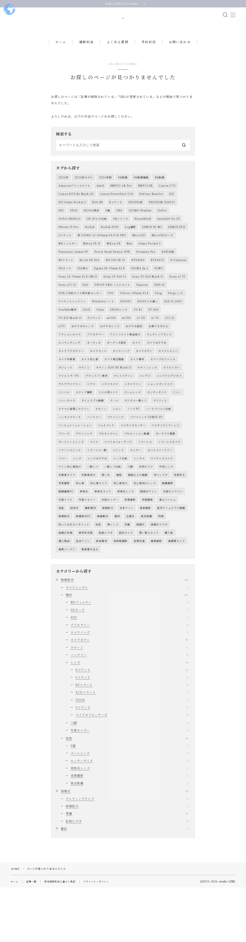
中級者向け (88, 520)
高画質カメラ (176, 594)
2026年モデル (84, 191)
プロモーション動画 (137, 475)
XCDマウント (131, 747)
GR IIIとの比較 (97, 237)
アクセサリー (95, 365)
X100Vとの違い (147, 328)
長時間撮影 (120, 594)
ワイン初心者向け (70, 511)
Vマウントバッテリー (72, 328)
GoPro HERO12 (70, 237)
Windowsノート (103, 328)
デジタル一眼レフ (135, 438)
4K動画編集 (141, 191)
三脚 (130, 511)
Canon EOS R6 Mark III (76, 209)
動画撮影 (167, 530)
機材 (117, 566)
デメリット (160, 438)
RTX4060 (138, 283)
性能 (61, 557)
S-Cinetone (178, 283)
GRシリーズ (120, 237)
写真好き (179, 520)
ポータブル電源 (165, 475)
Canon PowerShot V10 (116, 209)
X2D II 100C (173, 328)
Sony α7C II (67, 310)
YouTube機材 (68, 337)
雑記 (124, 883)
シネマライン (132, 420)
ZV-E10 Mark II (70, 347)
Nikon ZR (114, 264)
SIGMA (82, 292)
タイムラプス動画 (92, 438)
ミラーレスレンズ (70, 493)
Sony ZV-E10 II (114, 301)
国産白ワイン (148, 539)
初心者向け (120, 530)
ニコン (117, 447)
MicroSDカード (162, 255)
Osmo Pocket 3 (149, 264)
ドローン (101, 447)
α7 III (141, 347)
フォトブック (106, 466)
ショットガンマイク (160, 420)
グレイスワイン (123, 411)
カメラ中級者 (67, 392)
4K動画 (122, 191)
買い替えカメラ (149, 584)
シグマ (91, 420)
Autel (100, 200)
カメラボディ (144, 383)
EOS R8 (97, 219)
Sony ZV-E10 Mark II (147, 301)
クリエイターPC (69, 411)
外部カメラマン (173, 539)
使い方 (106, 520)
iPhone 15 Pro (69, 246)
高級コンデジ (67, 603)
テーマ (114, 438)
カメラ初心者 (89, 392)
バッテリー (94, 456)
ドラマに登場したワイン (74, 447)
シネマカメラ (110, 420)
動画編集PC (66, 539)
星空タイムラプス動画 (171, 557)
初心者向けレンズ (145, 530)
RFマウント (66, 283)
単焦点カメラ (102, 539)
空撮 (127, 575)
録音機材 (101, 594)
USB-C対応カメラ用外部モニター (80, 319)
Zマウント (94, 347)
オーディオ (94, 374)
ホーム (60, 55)
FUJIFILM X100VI (162, 219)
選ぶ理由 (64, 594)
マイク (94, 484)
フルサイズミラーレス (165, 466)
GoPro (162, 228)
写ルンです (161, 520)
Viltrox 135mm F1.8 (134, 319)
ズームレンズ (132, 429)
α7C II (169, 347)
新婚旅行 (107, 557)
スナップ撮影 (84, 429)
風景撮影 (156, 594)
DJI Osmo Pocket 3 (72, 219)
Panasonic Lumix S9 (73, 273)
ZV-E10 (153, 337)
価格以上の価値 (137, 520)
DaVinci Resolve (151, 209)
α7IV (62, 356)
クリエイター (171, 401)
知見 (98, 575)
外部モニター (110, 548)
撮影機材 (90, 557)
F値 (108, 228)
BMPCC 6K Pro (121, 200)
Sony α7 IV (177, 301)
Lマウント (65, 255)
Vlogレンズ (175, 319)
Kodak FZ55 (110, 246)
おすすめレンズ (110, 356)
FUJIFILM (136, 219)
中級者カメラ (67, 520)
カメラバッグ (121, 383)
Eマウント (115, 219)
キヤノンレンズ (147, 401)
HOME (16, 923)
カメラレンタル (127, 642)
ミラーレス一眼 (97, 493)
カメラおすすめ (156, 374)
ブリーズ (64, 475)
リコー (63, 502)
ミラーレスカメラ (169, 484)
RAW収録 (168, 273)
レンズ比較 (120, 502)
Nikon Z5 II (91, 264)
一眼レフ (92, 511)
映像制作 (64, 566)
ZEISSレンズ (119, 337)
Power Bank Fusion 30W (112, 273)
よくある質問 (118, 55)
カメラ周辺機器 (114, 392)
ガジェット (66, 401)
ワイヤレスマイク (162, 502)
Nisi (129, 264)
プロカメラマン (108, 475)
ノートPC (133, 447)
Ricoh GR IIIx (90, 283)
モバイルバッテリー (160, 493)
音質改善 (139, 594)
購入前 (169, 584)
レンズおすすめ (97, 502)
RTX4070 (157, 283)
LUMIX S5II (176, 246)
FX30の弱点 (91, 228)
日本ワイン (127, 557)
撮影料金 (86, 55)
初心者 (80, 530)
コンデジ (145, 411)
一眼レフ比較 (112, 511)
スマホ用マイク (108, 429)
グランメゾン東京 (96, 411)
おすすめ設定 (134, 356)
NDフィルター (68, 264)
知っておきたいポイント (74, 575)
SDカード (65, 292)
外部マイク (66, 548)
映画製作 (102, 566)
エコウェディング (70, 374)
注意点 (130, 566)
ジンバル (64, 429)
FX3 (61, 228)
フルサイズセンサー (133, 466)
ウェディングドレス (159, 365)
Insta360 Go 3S (168, 237)
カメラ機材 (137, 392)
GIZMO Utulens (140, 228)
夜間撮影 (147, 548)
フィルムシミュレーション (75, 466)
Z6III (86, 337)
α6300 (111, 347)
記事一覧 (32, 936)
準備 (127, 868)
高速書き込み (89, 603)
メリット (118, 493)
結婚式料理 (66, 584)
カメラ (136, 374)
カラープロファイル (162, 392)
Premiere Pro (145, 273)
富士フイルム (167, 548)
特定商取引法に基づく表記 (62, 936)
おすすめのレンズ (82, 356)
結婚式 (140, 575)
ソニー (177, 429)
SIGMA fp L (139, 292)
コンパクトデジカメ (169, 411)
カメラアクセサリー (71, 383)
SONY (158, 292)
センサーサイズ (156, 429)
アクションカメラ (70, 365)
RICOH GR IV (115, 283)
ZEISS (131, 754)
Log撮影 (130, 246)
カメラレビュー (168, 383)
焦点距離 (146, 566)
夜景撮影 (130, 548)
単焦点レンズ (125, 539)
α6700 (126, 347)
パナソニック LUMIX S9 (146, 456)
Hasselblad (142, 237)
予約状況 (148, 55)
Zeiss (100, 337)
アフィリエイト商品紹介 (125, 365)
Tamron (142, 310)
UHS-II (159, 310)
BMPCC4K (145, 200)
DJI (171, 209)
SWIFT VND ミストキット (112, 310)
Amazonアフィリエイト (74, 200)
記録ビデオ (106, 584)
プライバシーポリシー (101, 936)
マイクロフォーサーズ (118, 484)
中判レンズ (166, 511)
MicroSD (138, 255)
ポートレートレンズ (71, 484)
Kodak (90, 246)
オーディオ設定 (116, 374)
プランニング (84, 475)
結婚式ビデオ (159, 575)
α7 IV (155, 347)
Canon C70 (167, 200)
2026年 (63, 191)
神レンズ (113, 575)
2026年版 (105, 191)
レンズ (77, 502)
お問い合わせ (180, 55)
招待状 (74, 557)
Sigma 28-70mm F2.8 (109, 292)
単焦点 (84, 539)
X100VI (125, 328)
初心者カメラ (98, 530)
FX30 (74, 228)
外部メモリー (87, 548)
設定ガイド (126, 584)
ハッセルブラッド (70, 456)
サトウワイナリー (70, 420)
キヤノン (84, 401)
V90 (111, 319)
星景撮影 (145, 557)
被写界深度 (86, 584)
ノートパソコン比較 (158, 447)
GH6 (119, 228)
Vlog (158, 319)
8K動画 (159, 191)
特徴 (161, 566)
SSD (85, 310)
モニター (135, 493)
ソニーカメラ (67, 438)
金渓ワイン (83, 594)
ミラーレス (145, 484)
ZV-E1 (138, 337)
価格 (119, 520)
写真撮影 (64, 530)
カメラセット (98, 383)
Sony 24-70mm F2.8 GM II (78, 301)
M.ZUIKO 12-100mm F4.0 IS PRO (102, 255)
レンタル (139, 502)
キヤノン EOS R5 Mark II (113, 401)
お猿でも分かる (158, 356)
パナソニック (115, 456)
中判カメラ (146, 511)
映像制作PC (83, 566)
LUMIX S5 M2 (152, 246)
